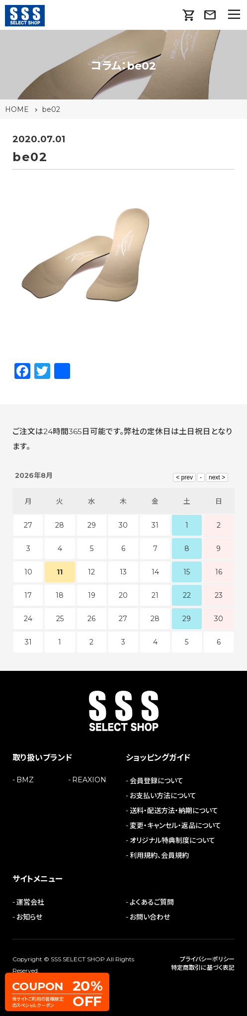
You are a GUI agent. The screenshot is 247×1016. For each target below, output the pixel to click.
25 (60, 618)
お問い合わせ (150, 917)
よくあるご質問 (152, 902)
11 (60, 571)
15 (186, 571)
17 (28, 595)
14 (155, 571)
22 (187, 595)
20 (123, 595)
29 (186, 618)
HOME (17, 109)
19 (91, 595)
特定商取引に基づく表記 (203, 967)
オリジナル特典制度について (172, 840)
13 (123, 571)
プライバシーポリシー (207, 959)
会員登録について (156, 780)
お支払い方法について (163, 795)
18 (60, 595)
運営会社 (30, 902)
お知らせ (29, 917)
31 (28, 642)
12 (91, 571)
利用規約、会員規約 (159, 855)
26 (91, 618)
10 (28, 571)
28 (155, 618)
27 (123, 618)
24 (28, 618)
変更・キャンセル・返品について (175, 825)
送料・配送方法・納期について (174, 810)
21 (155, 595)
